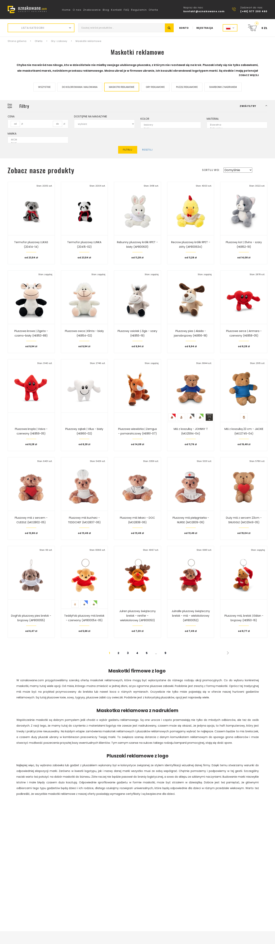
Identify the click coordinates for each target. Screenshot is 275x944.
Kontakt (116, 10)
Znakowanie (92, 10)
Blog (106, 10)
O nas (77, 10)
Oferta (153, 10)
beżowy (168, 125)
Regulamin (139, 10)
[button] (253, 106)
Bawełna (235, 125)
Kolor (144, 119)
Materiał (213, 119)
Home (66, 10)
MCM (35, 140)
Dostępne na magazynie (90, 116)
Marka (12, 133)
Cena (11, 116)
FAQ (126, 10)
